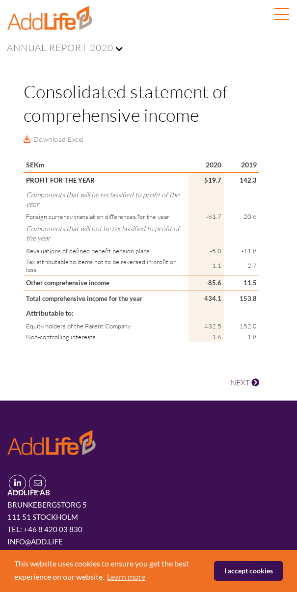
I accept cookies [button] (248, 570)
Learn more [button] (126, 576)
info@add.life (35, 541)
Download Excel (58, 139)
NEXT (244, 382)
